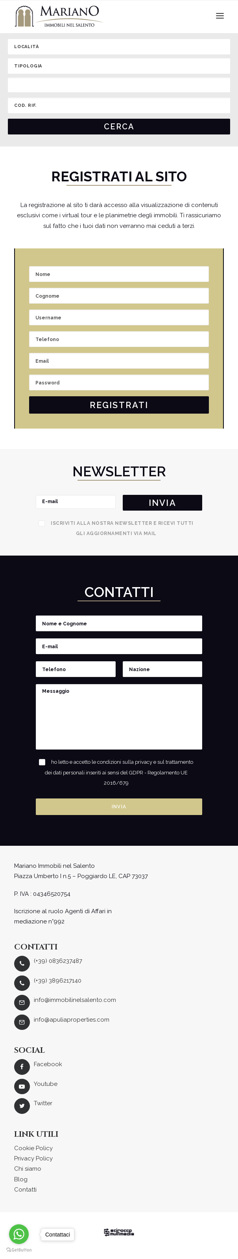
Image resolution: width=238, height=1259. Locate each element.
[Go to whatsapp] (19, 1234)
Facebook (48, 1064)
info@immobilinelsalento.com (75, 999)
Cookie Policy (33, 1148)
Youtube (45, 1083)
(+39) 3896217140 (57, 980)
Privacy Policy (33, 1158)
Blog (21, 1179)
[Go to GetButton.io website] (18, 1250)
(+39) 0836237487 (58, 960)
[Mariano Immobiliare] (59, 16)
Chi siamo (27, 1168)
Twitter (43, 1103)
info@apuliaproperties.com (71, 1019)
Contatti (25, 1189)
